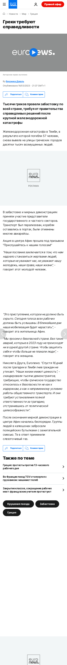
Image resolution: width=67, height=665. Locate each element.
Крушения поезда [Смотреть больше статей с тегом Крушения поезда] (18, 503)
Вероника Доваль (15, 81)
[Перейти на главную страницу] (13, 4)
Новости (13, 14)
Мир (24, 14)
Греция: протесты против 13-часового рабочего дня (26, 466)
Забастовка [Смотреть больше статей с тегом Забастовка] (47, 503)
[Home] (4, 14)
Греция (34, 14)
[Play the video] (33, 52)
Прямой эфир (52, 4)
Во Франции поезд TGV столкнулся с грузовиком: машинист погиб (25, 478)
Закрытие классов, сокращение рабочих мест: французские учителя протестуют (27, 490)
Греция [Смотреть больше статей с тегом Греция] (11, 512)
